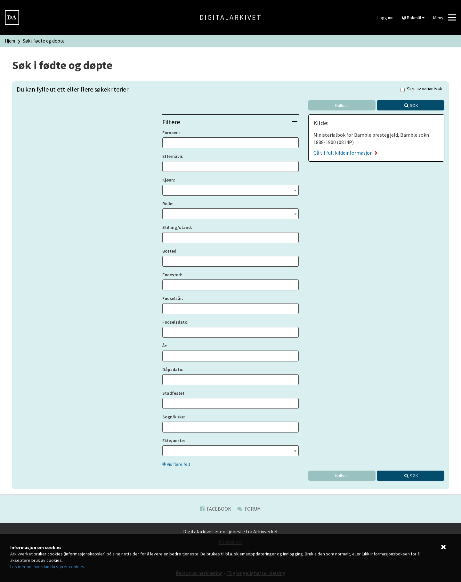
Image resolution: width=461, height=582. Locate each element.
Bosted (169, 251)
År (164, 346)
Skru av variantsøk (421, 89)
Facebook (215, 508)
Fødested (171, 275)
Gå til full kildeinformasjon (345, 153)
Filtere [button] (229, 122)
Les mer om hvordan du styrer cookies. (47, 567)
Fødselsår (172, 298)
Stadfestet (173, 393)
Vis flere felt (176, 464)
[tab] (230, 121)
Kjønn (168, 180)
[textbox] (230, 189)
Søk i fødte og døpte (44, 41)
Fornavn (170, 132)
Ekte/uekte (173, 440)
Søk (414, 105)
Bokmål (413, 17)
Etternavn (172, 156)
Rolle (167, 203)
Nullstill (342, 105)
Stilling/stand (176, 227)
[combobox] (230, 190)
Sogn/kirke (173, 417)
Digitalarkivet (230, 17)
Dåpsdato (172, 369)
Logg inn (385, 17)
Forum (249, 508)
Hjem (10, 41)
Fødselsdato (174, 322)
